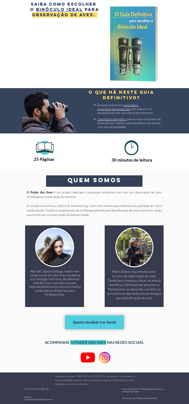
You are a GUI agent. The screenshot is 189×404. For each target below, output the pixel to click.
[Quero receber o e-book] (94, 322)
